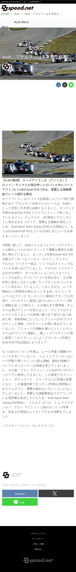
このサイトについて (38, 533)
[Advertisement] (38, 109)
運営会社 (38, 549)
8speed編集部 (16, 65)
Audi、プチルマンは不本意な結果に (36, 57)
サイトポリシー (38, 539)
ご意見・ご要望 (38, 544)
